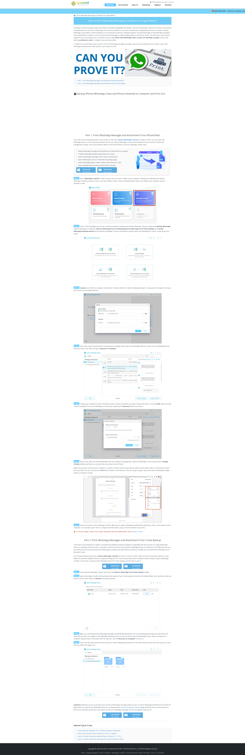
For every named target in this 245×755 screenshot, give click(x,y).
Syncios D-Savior (137, 531)
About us (171, 2)
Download (146, 5)
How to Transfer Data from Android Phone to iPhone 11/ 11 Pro (99, 736)
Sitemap (161, 753)
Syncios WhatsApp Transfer (130, 707)
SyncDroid (80, 3)
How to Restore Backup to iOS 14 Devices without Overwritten (99, 731)
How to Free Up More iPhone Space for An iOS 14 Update (97, 733)
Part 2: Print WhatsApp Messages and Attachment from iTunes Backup (101, 83)
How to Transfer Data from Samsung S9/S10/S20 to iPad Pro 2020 (100, 739)
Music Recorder (144, 753)
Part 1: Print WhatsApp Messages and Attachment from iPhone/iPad (101, 81)
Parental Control (132, 753)
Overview (110, 5)
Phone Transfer (104, 753)
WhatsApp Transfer (118, 753)
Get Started (123, 5)
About (83, 753)
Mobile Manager (92, 753)
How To (135, 5)
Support (157, 5)
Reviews (168, 5)
